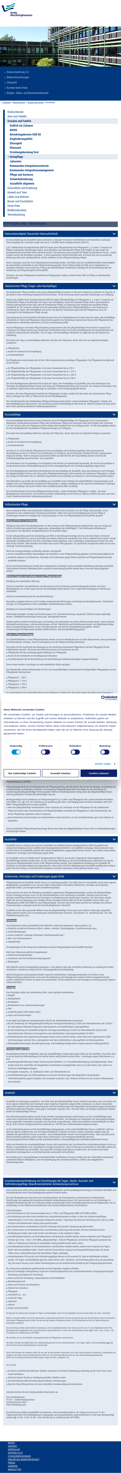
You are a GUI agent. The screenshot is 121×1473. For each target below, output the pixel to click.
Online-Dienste (15, 112)
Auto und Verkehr (17, 116)
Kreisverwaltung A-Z (18, 72)
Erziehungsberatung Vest (24, 152)
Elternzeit (15, 147)
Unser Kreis (13, 205)
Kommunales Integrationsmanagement (32, 170)
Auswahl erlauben (60, 773)
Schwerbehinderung (21, 179)
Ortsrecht (12, 82)
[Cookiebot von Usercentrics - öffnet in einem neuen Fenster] (103, 698)
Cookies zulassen (99, 773)
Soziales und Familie (36, 102)
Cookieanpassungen (19, 1456)
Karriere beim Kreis (17, 87)
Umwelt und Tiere (17, 192)
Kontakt (12, 1446)
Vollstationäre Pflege (16, 504)
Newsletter (14, 1469)
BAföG (13, 130)
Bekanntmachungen (18, 77)
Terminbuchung (16, 214)
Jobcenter (15, 161)
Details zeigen (103, 763)
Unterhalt (10, 1092)
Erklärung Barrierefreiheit (23, 1459)
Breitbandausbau (17, 210)
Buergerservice (19, 102)
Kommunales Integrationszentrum (29, 165)
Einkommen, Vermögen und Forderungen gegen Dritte (34, 876)
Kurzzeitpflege (13, 414)
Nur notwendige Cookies (22, 773)
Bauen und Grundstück (20, 201)
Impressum (14, 1449)
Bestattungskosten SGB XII (25, 134)
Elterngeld (16, 143)
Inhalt (11, 1443)
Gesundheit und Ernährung (22, 188)
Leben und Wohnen (18, 196)
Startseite (7, 102)
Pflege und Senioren (21, 174)
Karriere (13, 1466)
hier (107, 1343)
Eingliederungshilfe (21, 139)
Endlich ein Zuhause (21, 125)
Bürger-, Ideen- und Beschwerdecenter (27, 93)
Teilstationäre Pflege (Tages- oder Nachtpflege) (31, 286)
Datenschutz (15, 1453)
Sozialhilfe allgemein (22, 183)
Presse (11, 1463)
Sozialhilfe (10, 839)
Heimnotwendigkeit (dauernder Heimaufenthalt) (31, 233)
